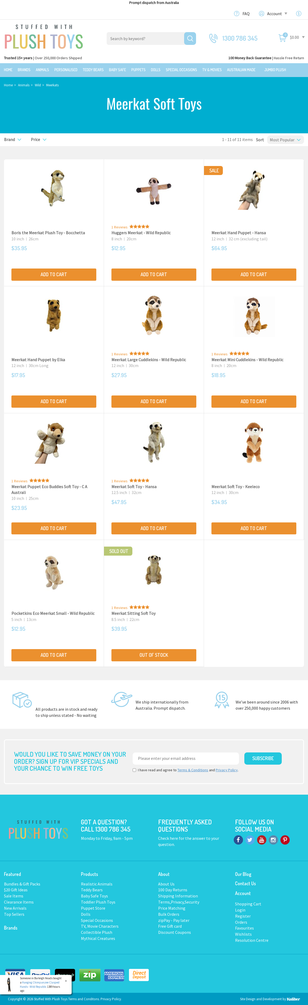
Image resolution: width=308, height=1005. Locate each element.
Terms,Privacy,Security (178, 901)
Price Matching (171, 907)
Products (89, 873)
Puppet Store (93, 907)
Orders (241, 921)
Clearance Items (19, 901)
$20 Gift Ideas (16, 889)
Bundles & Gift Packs (22, 883)
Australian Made (241, 69)
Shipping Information (178, 895)
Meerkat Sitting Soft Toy (133, 612)
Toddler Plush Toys (98, 901)
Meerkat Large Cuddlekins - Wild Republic (148, 359)
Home (8, 69)
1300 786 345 (240, 38)
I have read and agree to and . (185, 769)
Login (240, 909)
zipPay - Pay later (173, 919)
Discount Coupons (174, 931)
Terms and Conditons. (84, 998)
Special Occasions (181, 69)
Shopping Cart (248, 903)
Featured (12, 873)
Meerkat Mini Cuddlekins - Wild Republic (247, 359)
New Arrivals (15, 907)
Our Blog (243, 873)
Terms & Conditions (192, 769)
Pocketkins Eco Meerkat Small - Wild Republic (52, 612)
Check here (168, 837)
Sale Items (13, 895)
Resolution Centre (251, 939)
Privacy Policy (227, 769)
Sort (258, 139)
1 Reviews (119, 226)
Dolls (155, 69)
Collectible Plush (96, 931)
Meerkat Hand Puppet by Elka (38, 359)
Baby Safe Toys (94, 895)
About (164, 873)
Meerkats (52, 84)
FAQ (246, 13)
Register (243, 915)
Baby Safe (117, 69)
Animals (42, 69)
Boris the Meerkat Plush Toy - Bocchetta (48, 232)
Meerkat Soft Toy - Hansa (134, 485)
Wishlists (243, 933)
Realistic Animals (96, 883)
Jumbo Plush (275, 69)
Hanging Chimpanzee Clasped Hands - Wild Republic (39, 985)
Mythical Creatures (98, 937)
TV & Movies (212, 69)
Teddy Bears (93, 69)
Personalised (65, 69)
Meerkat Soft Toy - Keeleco (235, 485)
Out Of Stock (154, 654)
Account (277, 13)
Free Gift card (170, 925)
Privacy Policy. (111, 998)
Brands (24, 69)
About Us (166, 883)
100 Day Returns (172, 889)
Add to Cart (54, 274)
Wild (38, 84)
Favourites (244, 927)
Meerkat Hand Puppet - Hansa (238, 232)
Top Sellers (14, 913)
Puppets (138, 69)
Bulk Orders (168, 913)
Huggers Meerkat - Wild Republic (141, 232)
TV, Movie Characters (100, 925)
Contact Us (245, 882)
